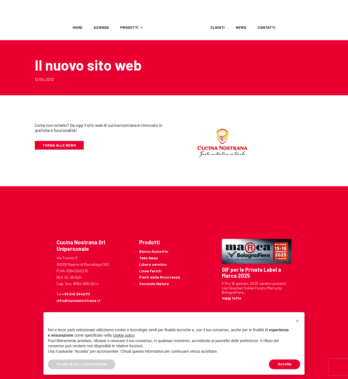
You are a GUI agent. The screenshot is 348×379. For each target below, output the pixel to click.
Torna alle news (59, 145)
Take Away (148, 257)
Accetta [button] (284, 364)
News (241, 28)
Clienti (217, 28)
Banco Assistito (153, 251)
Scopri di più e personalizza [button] (82, 364)
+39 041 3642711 (76, 294)
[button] (297, 321)
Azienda (101, 28)
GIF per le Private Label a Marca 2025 (251, 272)
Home (77, 28)
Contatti (266, 28)
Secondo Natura (154, 283)
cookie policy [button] (123, 335)
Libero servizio (153, 264)
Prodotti (129, 28)
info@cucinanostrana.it (78, 300)
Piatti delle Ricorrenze (159, 277)
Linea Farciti (150, 271)
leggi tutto (231, 298)
